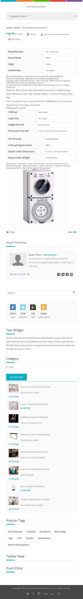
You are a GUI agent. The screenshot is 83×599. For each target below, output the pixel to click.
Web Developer (15, 531)
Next (72, 232)
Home (9, 27)
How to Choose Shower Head (34, 404)
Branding (31, 531)
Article (17, 27)
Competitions (44, 538)
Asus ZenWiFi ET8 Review (33, 486)
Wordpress (45, 531)
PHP (20, 538)
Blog (11, 366)
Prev (10, 232)
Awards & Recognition (18, 544)
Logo (10, 538)
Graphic (29, 538)
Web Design (60, 531)
